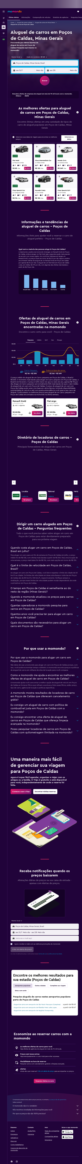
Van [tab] (52, 340)
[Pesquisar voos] (3, 18)
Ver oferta (28, 168)
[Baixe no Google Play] (67, 1132)
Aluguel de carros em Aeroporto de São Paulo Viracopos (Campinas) (37, 1004)
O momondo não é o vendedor (46, 1106)
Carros (12, 22)
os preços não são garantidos (57, 1099)
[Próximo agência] (76, 482)
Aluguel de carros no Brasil (24, 22)
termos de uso (43, 953)
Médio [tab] (39, 340)
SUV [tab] (46, 340)
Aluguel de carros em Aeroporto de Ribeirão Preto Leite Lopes (35, 1007)
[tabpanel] (45, 273)
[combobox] (17, 57)
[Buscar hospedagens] (3, 22)
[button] (3, 11)
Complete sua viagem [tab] (58, 985)
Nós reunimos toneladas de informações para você (46, 1109)
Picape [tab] (59, 340)
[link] (37, 413)
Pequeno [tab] (30, 340)
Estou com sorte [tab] (20, 990)
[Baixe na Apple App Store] (67, 1137)
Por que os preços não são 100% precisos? (46, 1113)
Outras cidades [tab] (40, 985)
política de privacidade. (55, 953)
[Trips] (3, 33)
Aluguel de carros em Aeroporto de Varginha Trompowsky (33, 1010)
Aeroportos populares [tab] (22, 985)
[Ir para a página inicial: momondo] (15, 11)
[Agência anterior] (14, 482)
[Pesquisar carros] (3, 27)
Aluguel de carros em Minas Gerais (45, 22)
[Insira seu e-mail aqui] (47, 938)
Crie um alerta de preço (46, 1071)
